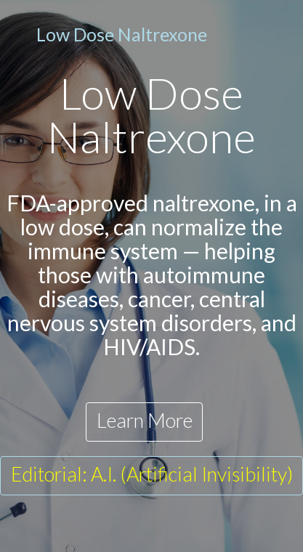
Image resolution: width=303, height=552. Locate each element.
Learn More (145, 420)
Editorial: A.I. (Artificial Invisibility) (152, 474)
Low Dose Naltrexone (121, 34)
